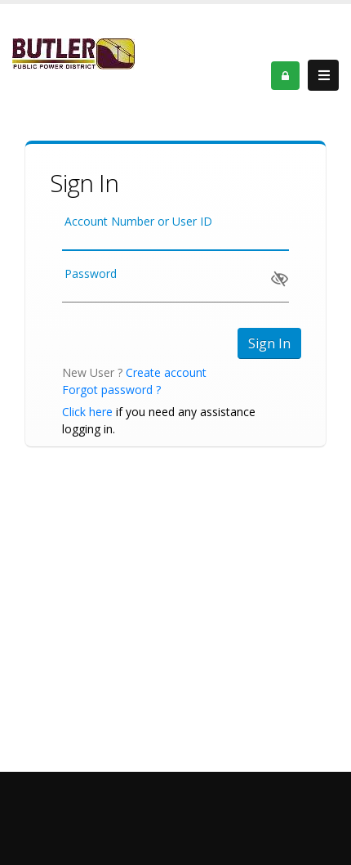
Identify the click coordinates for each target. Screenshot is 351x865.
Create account (166, 372)
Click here (87, 411)
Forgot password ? (111, 389)
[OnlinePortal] (73, 53)
